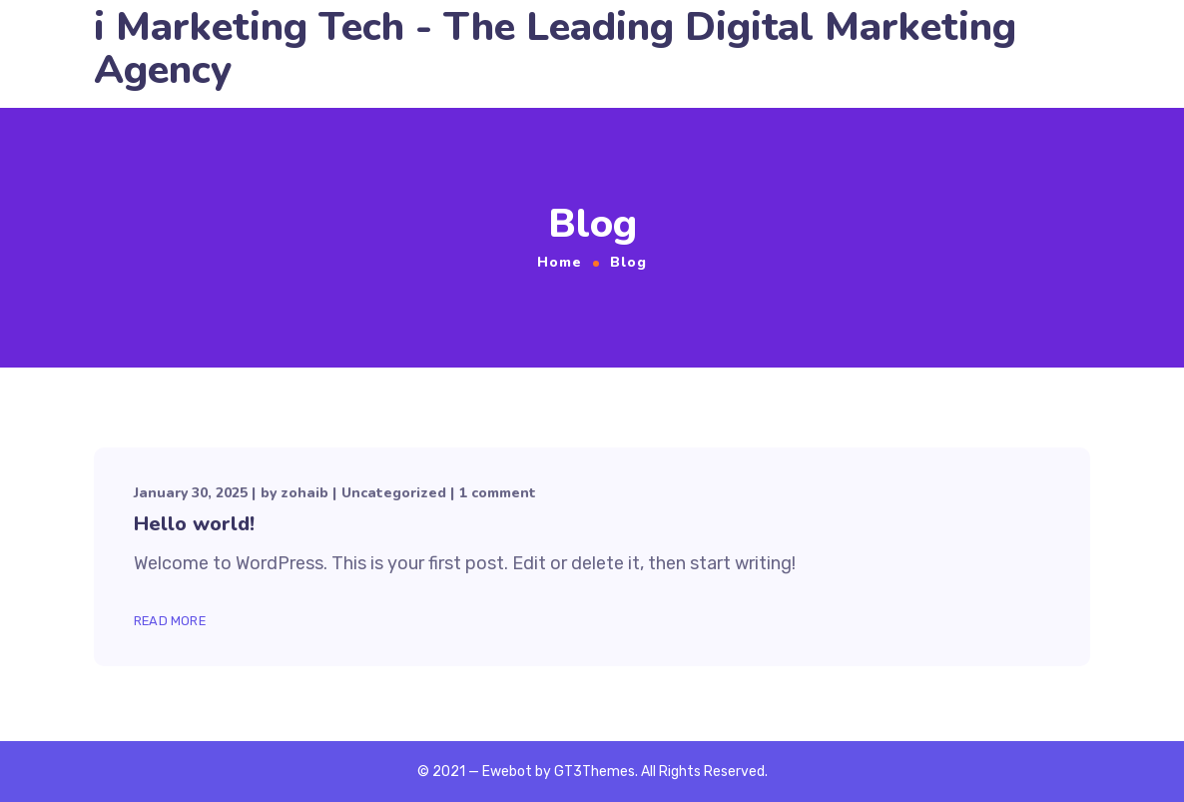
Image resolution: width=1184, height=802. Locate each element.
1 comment (497, 492)
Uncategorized (393, 492)
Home (559, 262)
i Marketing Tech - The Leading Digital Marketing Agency (555, 49)
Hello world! (194, 523)
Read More (170, 620)
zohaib (304, 492)
